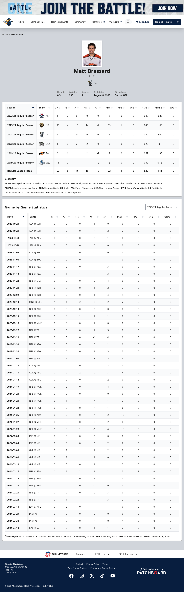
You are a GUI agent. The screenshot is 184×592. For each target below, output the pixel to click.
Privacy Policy (92, 564)
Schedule (142, 21)
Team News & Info (61, 21)
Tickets (22, 21)
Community (81, 21)
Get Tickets (163, 21)
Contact (79, 564)
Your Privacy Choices (77, 568)
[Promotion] (92, 7)
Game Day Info (38, 21)
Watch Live (115, 21)
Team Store (98, 21)
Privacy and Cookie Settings (103, 568)
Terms (105, 564)
